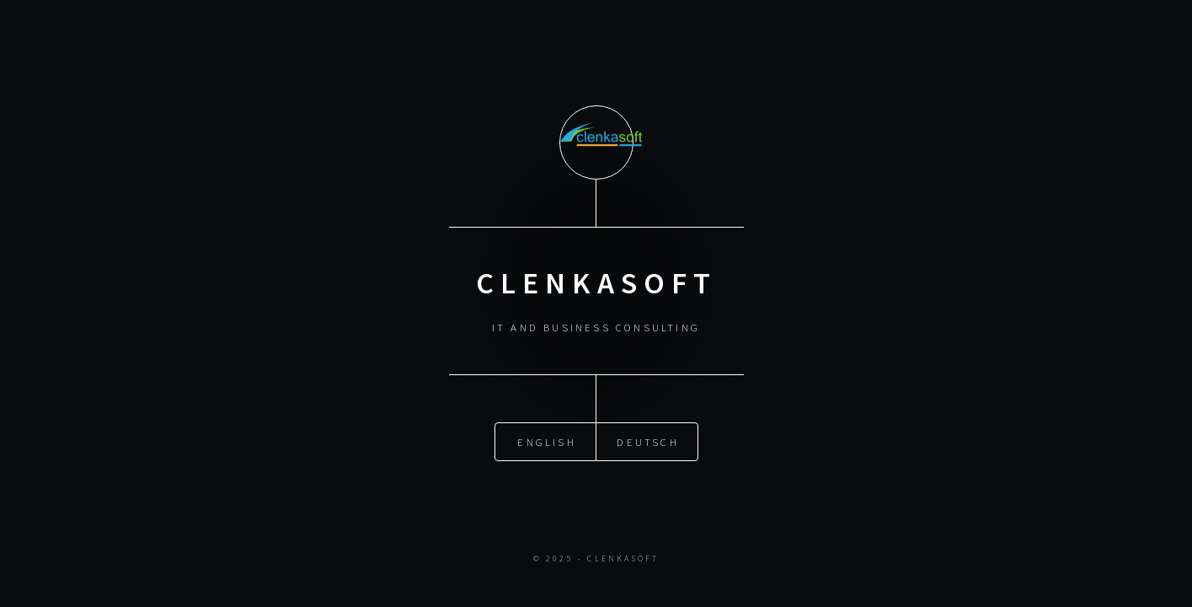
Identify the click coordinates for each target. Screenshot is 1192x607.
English (546, 441)
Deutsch (647, 441)
